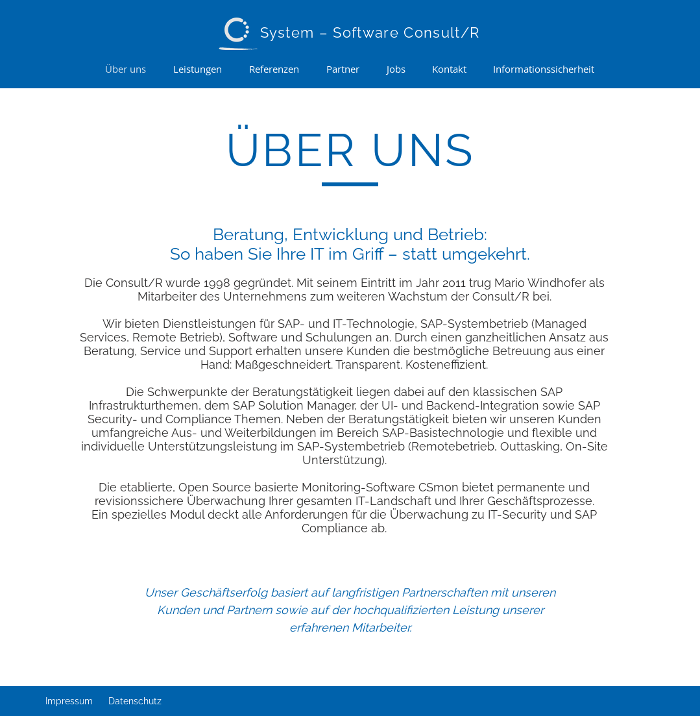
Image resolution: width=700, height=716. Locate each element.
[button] (198, 69)
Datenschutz (135, 701)
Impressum (69, 701)
